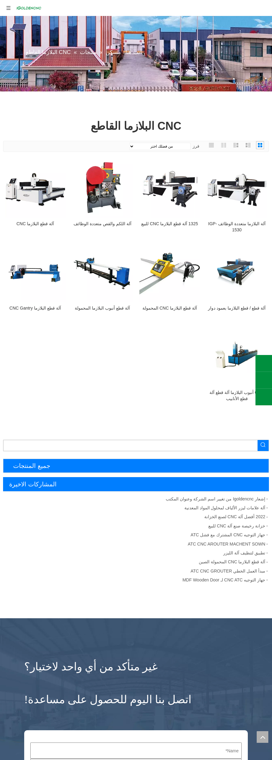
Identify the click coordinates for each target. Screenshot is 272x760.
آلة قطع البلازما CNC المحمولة (169, 308)
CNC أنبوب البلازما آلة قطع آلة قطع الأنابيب (237, 395)
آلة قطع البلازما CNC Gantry (35, 308)
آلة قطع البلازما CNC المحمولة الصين (232, 561)
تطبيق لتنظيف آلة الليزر (244, 552)
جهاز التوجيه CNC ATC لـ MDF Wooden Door (224, 579)
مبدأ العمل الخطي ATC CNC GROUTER (228, 571)
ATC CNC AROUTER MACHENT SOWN (226, 544)
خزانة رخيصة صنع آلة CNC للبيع (236, 525)
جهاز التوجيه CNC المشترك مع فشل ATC (228, 534)
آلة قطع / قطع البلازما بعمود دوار (237, 308)
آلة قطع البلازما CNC (35, 223)
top (262, 737)
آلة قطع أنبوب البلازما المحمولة (102, 308)
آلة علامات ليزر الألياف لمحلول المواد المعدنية (224, 507)
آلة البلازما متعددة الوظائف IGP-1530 (237, 226)
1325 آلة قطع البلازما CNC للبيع (169, 223)
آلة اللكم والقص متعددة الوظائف (102, 223)
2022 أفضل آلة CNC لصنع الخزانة (234, 516)
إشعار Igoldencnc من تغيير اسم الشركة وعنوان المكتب (215, 498)
